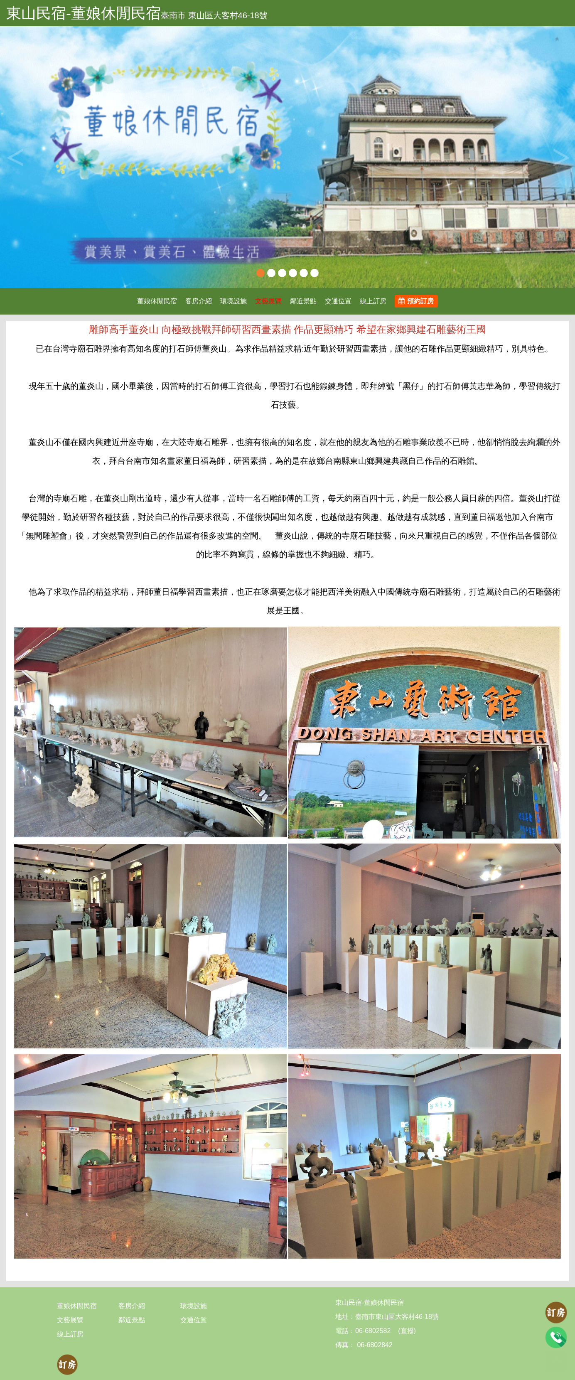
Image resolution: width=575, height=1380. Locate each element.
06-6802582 (373, 1330)
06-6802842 (374, 1344)
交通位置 (338, 301)
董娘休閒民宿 (157, 301)
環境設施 (233, 301)
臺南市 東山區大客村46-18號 (214, 15)
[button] (43, 157)
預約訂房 (416, 301)
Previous (14, 157)
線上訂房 (373, 301)
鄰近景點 (303, 301)
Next (560, 157)
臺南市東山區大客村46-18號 (397, 1316)
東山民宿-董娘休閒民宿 (83, 13)
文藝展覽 (268, 301)
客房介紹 (198, 301)
